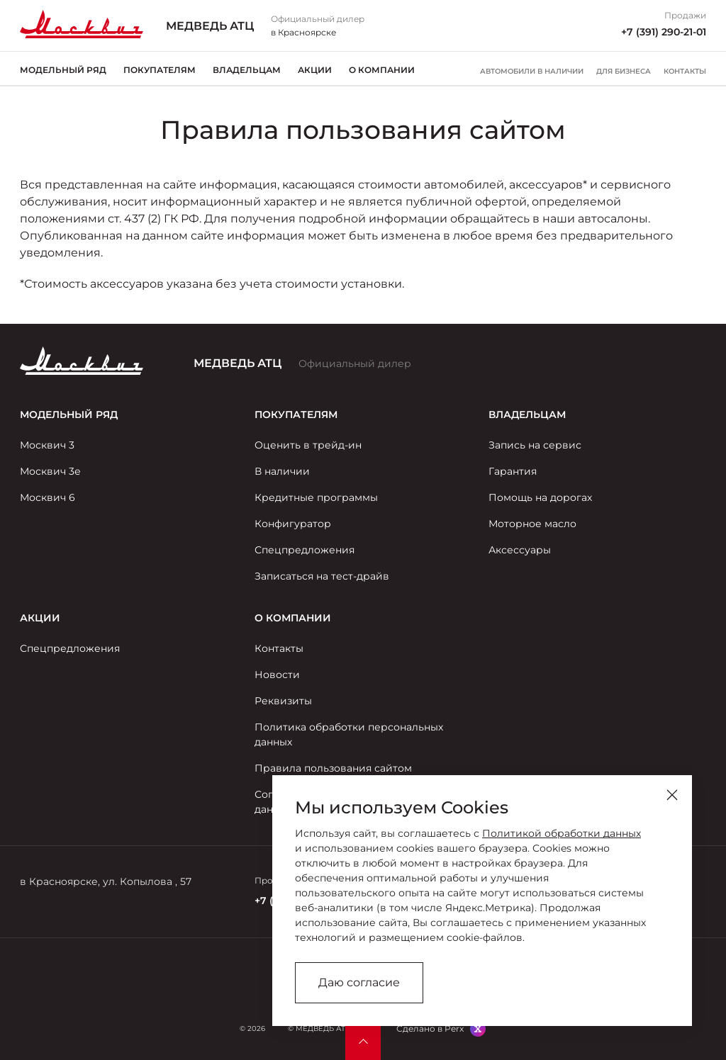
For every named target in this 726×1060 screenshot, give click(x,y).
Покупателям (159, 69)
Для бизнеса (623, 71)
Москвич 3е (50, 471)
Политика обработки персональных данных (349, 734)
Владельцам (247, 69)
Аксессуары (519, 549)
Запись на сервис (534, 445)
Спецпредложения (304, 549)
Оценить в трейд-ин (308, 445)
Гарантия (512, 471)
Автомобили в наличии (531, 71)
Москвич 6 (47, 497)
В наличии (282, 471)
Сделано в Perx (430, 1028)
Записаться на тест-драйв (322, 576)
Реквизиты (283, 700)
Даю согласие (359, 982)
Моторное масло (532, 523)
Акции (315, 69)
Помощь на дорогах (540, 497)
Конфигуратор (293, 523)
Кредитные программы (316, 497)
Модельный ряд (63, 69)
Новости (277, 674)
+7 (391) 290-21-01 (663, 32)
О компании (382, 69)
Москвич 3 (47, 445)
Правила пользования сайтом (333, 768)
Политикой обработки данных (561, 833)
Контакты (685, 71)
